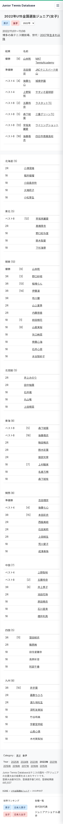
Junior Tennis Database (18, 5)
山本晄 (27, 58)
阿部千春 (34, 666)
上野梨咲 (43, 572)
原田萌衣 (43, 601)
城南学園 (40, 81)
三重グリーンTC (44, 114)
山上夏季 (37, 305)
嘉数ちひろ (36, 695)
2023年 (34, 762)
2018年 (16, 766)
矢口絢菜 (37, 334)
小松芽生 (29, 197)
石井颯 (28, 392)
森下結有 (43, 479)
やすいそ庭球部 (44, 92)
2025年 (15, 762)
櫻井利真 (43, 616)
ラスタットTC (43, 103)
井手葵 (34, 687)
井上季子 (43, 587)
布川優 (36, 298)
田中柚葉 (29, 385)
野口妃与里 (42, 233)
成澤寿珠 (43, 551)
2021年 (53, 762)
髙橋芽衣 (41, 226)
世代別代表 (41, 806)
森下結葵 (43, 428)
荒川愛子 (43, 544)
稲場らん (37, 283)
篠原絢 (33, 644)
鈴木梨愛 (41, 240)
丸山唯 (28, 399)
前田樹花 (37, 320)
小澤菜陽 (29, 168)
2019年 (7, 766)
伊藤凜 (36, 290)
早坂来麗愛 (42, 218)
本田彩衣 (43, 515)
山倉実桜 (37, 327)
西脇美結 (43, 522)
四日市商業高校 (44, 136)
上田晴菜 (29, 406)
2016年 (34, 766)
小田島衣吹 (30, 182)
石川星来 (43, 609)
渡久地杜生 (36, 702)
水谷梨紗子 (38, 356)
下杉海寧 (41, 247)
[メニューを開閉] (58, 5)
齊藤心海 (37, 342)
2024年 (25, 762)
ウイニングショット (46, 125)
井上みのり (30, 377)
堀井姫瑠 (29, 175)
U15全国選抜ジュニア (20, 791)
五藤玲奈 (43, 579)
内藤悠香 (37, 312)
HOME (5, 791)
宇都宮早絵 (36, 724)
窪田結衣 (34, 637)
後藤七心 (43, 507)
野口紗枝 (37, 276)
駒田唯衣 (43, 442)
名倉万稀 (43, 471)
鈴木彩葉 (43, 450)
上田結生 (43, 536)
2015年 (43, 766)
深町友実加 (36, 709)
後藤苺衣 (43, 435)
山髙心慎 (35, 731)
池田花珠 (43, 594)
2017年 (25, 766)
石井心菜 (37, 349)
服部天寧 (43, 457)
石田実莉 (43, 529)
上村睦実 (43, 464)
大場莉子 (29, 190)
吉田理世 (43, 500)
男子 (6, 23)
